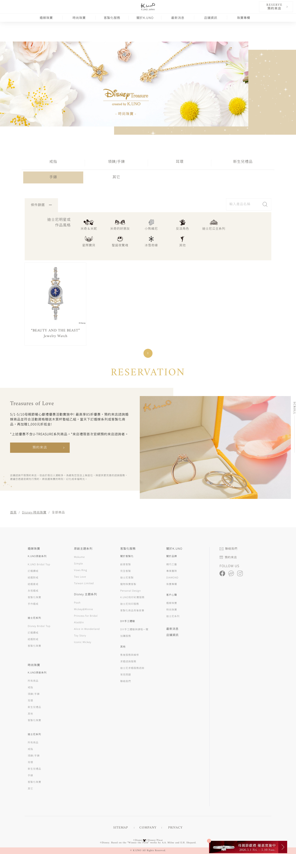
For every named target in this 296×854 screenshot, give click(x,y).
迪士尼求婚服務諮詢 (132, 668)
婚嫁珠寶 (46, 17)
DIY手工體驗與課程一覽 (134, 629)
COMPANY (147, 827)
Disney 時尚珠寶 (34, 512)
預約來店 (39, 448)
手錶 (53, 177)
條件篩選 (41, 205)
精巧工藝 (171, 564)
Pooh (77, 602)
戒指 (53, 162)
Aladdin (79, 622)
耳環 (180, 162)
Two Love (80, 576)
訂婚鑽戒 (33, 570)
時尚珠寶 (79, 17)
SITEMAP (120, 827)
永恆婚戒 (33, 590)
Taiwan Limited (84, 583)
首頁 (13, 512)
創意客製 (125, 564)
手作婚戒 (33, 603)
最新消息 (177, 17)
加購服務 (125, 635)
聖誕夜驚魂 (120, 241)
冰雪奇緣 (151, 241)
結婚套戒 (33, 584)
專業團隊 (171, 570)
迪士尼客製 (127, 577)
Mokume (79, 557)
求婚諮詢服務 (128, 661)
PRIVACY (175, 827)
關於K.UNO (145, 17)
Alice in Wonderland (87, 628)
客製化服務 (112, 17)
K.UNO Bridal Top (39, 564)
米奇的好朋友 (120, 224)
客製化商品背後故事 (132, 610)
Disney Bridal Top (39, 626)
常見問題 (125, 674)
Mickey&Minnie (83, 609)
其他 (182, 241)
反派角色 (182, 224)
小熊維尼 (151, 224)
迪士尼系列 (173, 616)
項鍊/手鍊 (116, 162)
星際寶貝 (88, 241)
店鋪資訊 (210, 17)
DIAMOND (172, 577)
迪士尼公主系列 (213, 224)
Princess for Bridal (86, 615)
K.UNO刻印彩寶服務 (132, 597)
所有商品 (33, 680)
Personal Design (130, 590)
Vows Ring (80, 570)
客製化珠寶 (34, 597)
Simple (78, 563)
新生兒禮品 (243, 162)
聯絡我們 (125, 681)
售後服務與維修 (129, 654)
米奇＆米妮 (89, 224)
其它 (116, 177)
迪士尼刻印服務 (129, 603)
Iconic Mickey (82, 642)
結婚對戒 (33, 577)
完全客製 (125, 570)
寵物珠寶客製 (128, 584)
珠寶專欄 (243, 17)
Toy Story (80, 635)
